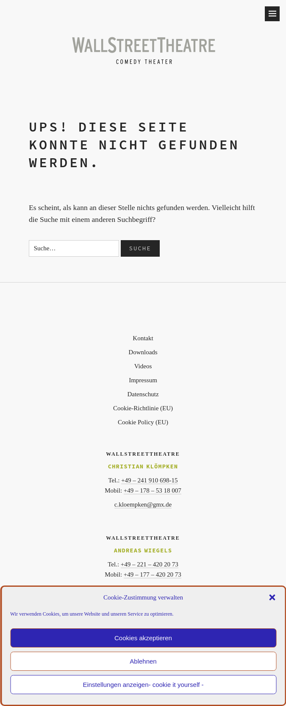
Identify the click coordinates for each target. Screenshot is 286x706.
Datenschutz (142, 394)
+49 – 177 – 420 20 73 (152, 574)
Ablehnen (143, 661)
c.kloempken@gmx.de (143, 504)
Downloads (142, 352)
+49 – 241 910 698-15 (149, 480)
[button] (272, 597)
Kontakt (143, 338)
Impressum (143, 380)
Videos (143, 366)
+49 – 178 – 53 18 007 (152, 490)
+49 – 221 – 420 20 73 (149, 564)
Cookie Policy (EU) (143, 422)
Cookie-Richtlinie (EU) (143, 408)
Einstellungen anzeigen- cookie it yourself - (143, 684)
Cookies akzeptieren (143, 638)
